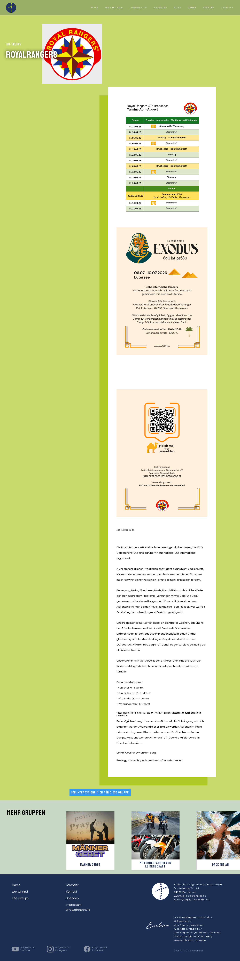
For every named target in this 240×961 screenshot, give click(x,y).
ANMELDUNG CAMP (125, 530)
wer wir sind (114, 7)
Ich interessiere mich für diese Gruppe (100, 792)
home (94, 7)
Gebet (192, 7)
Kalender (160, 7)
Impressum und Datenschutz (78, 907)
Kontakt (227, 7)
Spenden (209, 7)
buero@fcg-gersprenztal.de (192, 900)
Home (16, 885)
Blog (177, 7)
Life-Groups (138, 7)
